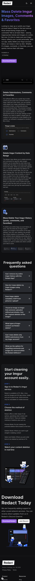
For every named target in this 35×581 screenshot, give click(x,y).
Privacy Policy (6, 570)
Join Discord (23, 521)
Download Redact (9, 61)
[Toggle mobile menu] (31, 3)
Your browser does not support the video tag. (17, 76)
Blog (20, 579)
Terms (14, 570)
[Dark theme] (26, 3)
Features (4, 579)
